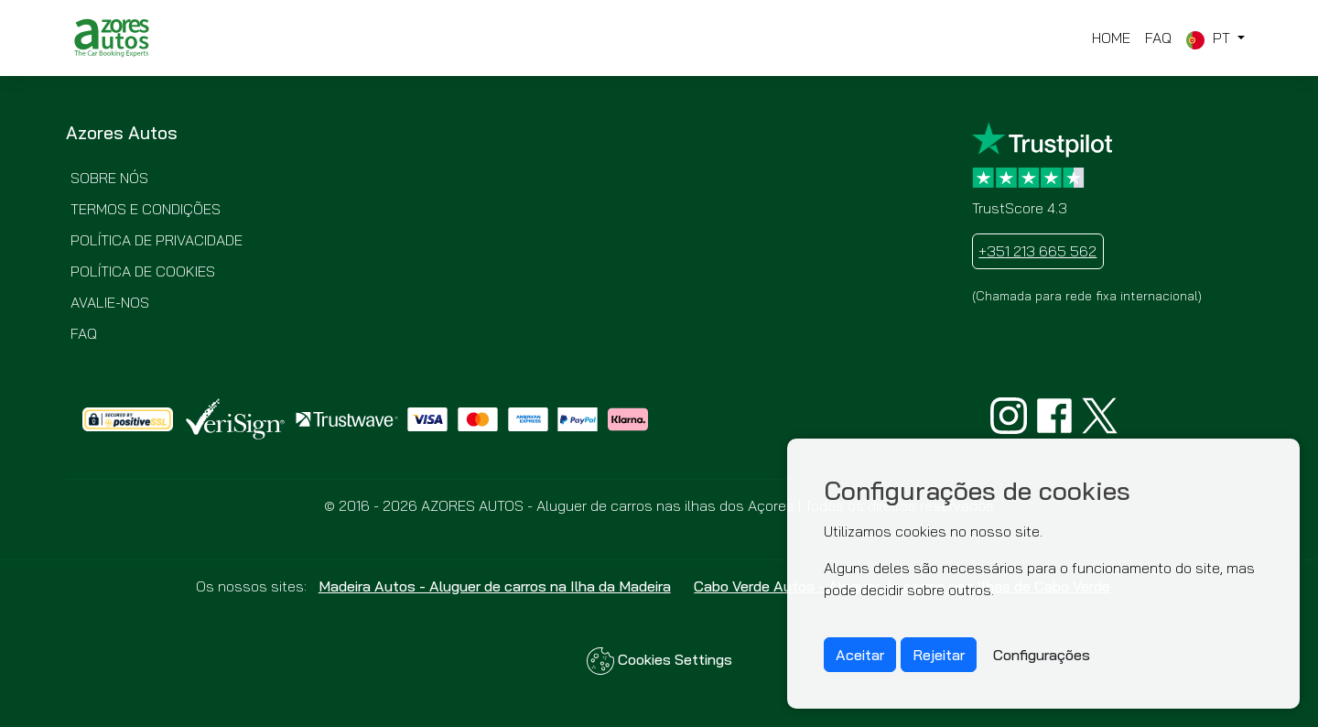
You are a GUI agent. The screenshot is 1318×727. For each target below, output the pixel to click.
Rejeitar (939, 655)
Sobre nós (109, 177)
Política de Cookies (142, 271)
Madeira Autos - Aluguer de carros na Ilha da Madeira (495, 586)
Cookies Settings (659, 661)
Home (1111, 37)
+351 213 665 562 (1037, 251)
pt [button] (1210, 38)
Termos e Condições (145, 209)
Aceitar (860, 655)
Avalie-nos (109, 302)
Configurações (1041, 655)
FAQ (1158, 37)
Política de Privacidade (156, 240)
